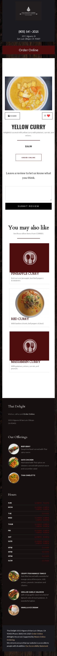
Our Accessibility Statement (36, 650)
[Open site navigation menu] (29, 25)
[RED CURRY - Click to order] (30, 317)
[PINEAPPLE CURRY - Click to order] (30, 272)
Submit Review (28, 206)
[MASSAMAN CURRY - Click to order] (30, 360)
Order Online (28, 50)
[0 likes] (47, 116)
